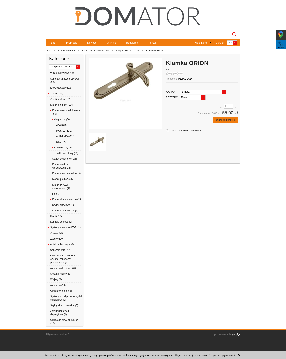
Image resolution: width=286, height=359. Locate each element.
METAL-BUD (185, 78)
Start (53, 42)
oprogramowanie (222, 334)
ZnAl (136, 50)
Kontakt (152, 42)
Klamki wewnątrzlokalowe (95, 50)
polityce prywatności (224, 355)
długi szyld (122, 50)
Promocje (71, 42)
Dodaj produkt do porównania (186, 130)
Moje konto (201, 42)
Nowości (92, 42)
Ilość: (219, 107)
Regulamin (132, 42)
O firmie (111, 42)
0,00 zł (220, 42)
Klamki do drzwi (66, 50)
